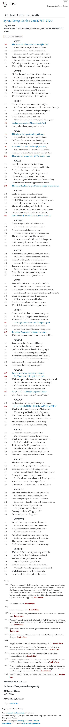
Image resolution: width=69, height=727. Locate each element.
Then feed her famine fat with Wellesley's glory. (31, 156)
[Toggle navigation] (65, 2)
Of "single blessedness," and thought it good (31, 322)
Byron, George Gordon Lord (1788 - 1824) (28, 20)
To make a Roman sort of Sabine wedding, (29, 332)
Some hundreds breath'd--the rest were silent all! (31, 215)
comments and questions (15, 713)
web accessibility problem (31, 723)
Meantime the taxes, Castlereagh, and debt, (29, 146)
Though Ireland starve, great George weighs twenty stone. (35, 185)
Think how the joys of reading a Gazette (28, 134)
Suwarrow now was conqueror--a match (28, 373)
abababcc (14, 703)
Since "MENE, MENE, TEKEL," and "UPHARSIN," (34, 406)
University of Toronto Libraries (28, 721)
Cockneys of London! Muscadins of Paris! (29, 123)
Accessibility (6, 723)
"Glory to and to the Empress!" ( (29, 391)
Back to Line (38, 597)
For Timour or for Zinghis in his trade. (28, 376)
